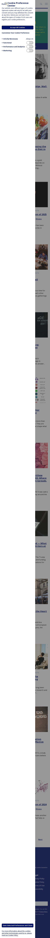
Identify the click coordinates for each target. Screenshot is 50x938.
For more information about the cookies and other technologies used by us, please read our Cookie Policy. (17, 933)
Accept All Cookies (17, 27)
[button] (9, 39)
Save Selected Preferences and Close (17, 925)
